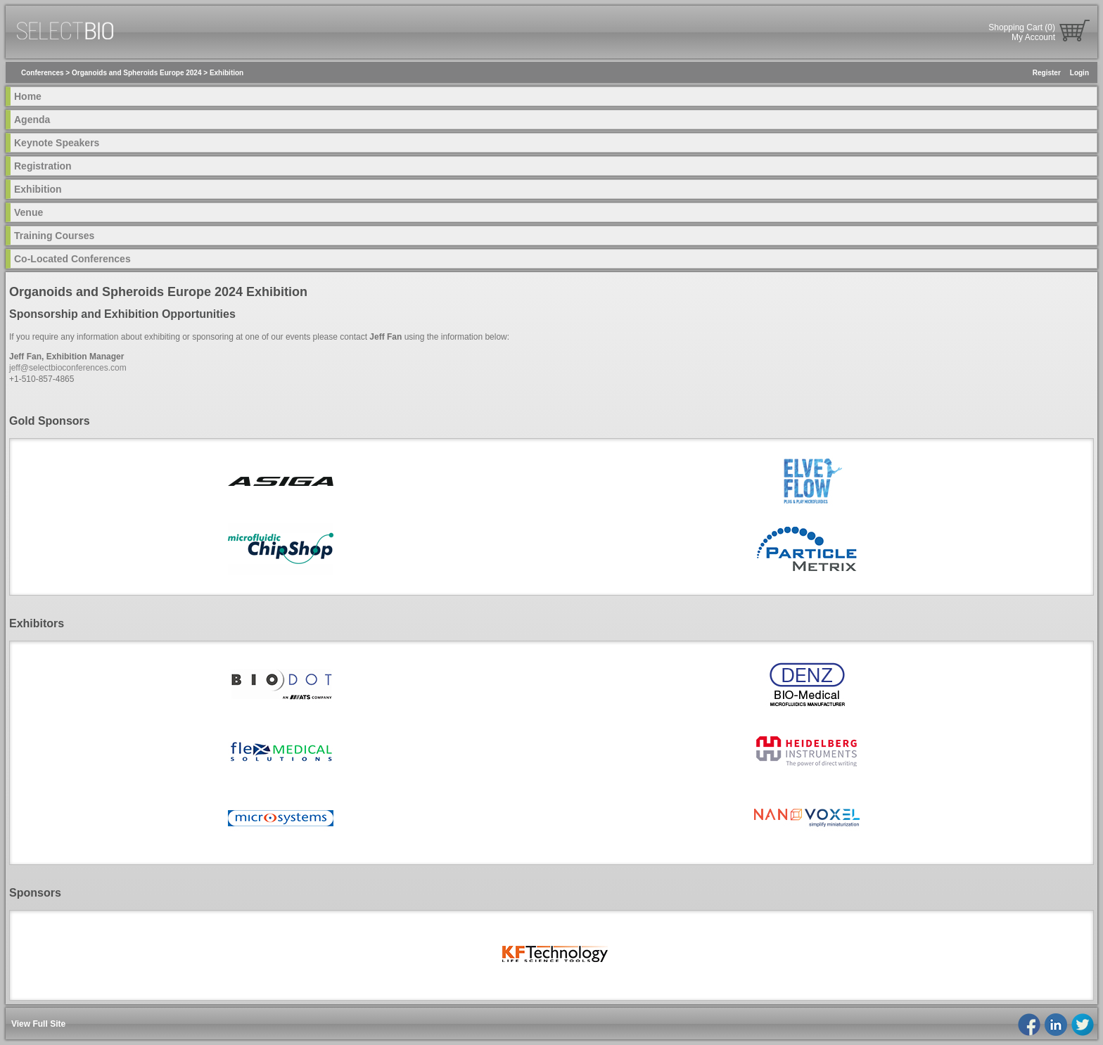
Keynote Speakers (56, 142)
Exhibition (226, 73)
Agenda (32, 119)
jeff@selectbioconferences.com (68, 368)
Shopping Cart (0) (1021, 27)
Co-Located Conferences (72, 258)
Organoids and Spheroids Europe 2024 (137, 73)
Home (28, 96)
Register (1047, 73)
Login (1079, 73)
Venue (28, 212)
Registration (43, 166)
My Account (1033, 37)
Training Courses (54, 235)
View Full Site (38, 1024)
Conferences (42, 73)
